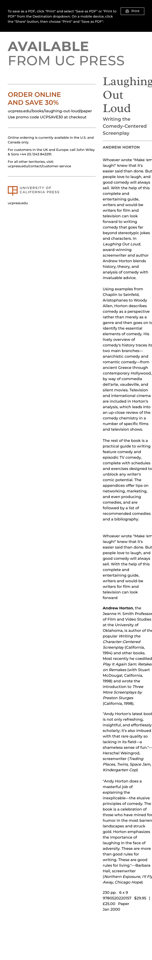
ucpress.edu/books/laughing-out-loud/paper (50, 111)
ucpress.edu (18, 203)
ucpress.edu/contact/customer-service (39, 166)
